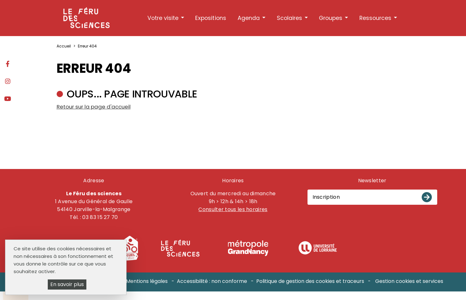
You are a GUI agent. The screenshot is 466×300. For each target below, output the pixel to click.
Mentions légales (147, 281)
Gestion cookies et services (409, 281)
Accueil (64, 46)
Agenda (249, 18)
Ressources (375, 18)
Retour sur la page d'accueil (94, 106)
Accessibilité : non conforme (212, 281)
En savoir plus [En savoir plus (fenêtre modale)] (67, 284)
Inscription (326, 197)
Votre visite (162, 18)
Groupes (330, 18)
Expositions (210, 18)
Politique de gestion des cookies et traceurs (310, 281)
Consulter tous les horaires (232, 209)
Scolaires (289, 18)
